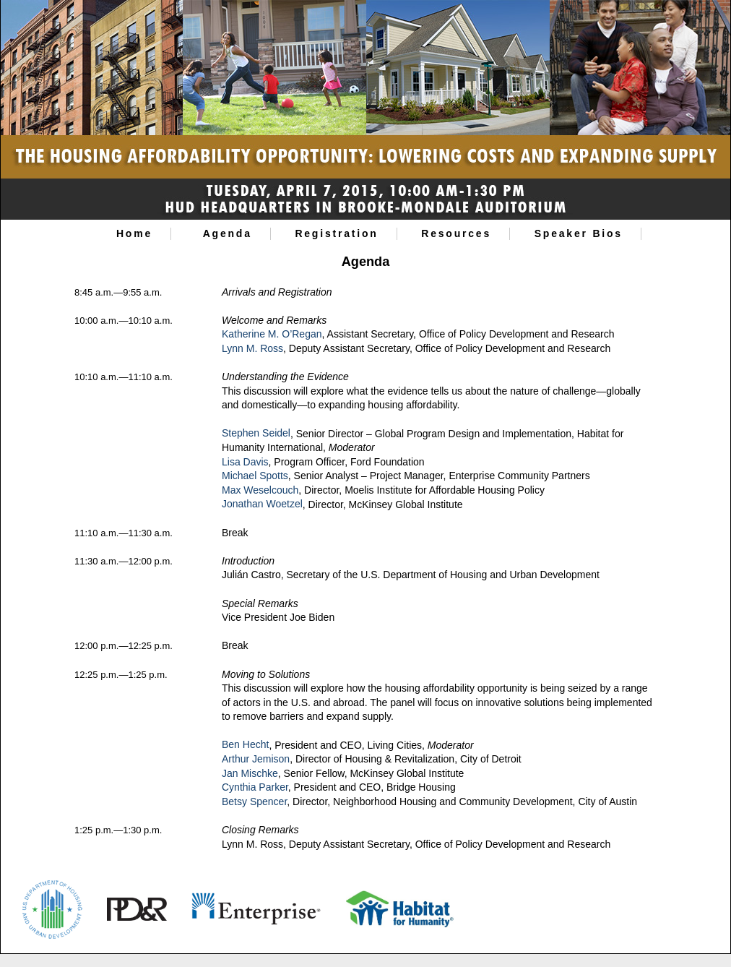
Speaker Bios (579, 233)
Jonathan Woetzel (262, 504)
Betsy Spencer (254, 801)
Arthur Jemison (256, 759)
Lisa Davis (245, 462)
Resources (456, 233)
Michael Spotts (255, 475)
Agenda (227, 233)
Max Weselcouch (260, 490)
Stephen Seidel (256, 433)
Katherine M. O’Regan (272, 334)
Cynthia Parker (255, 787)
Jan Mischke (250, 773)
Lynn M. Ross (252, 348)
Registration (336, 233)
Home (134, 233)
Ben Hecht (245, 745)
